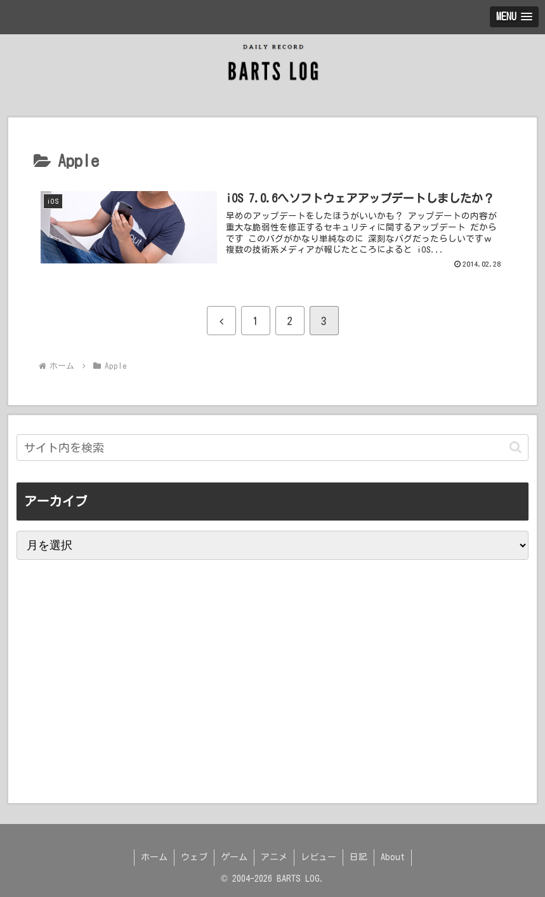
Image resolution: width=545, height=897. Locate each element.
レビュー (318, 857)
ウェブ (194, 857)
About (393, 857)
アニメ (274, 857)
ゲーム (234, 857)
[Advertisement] (118, 737)
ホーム (154, 857)
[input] (272, 447)
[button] (515, 447)
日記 (358, 857)
